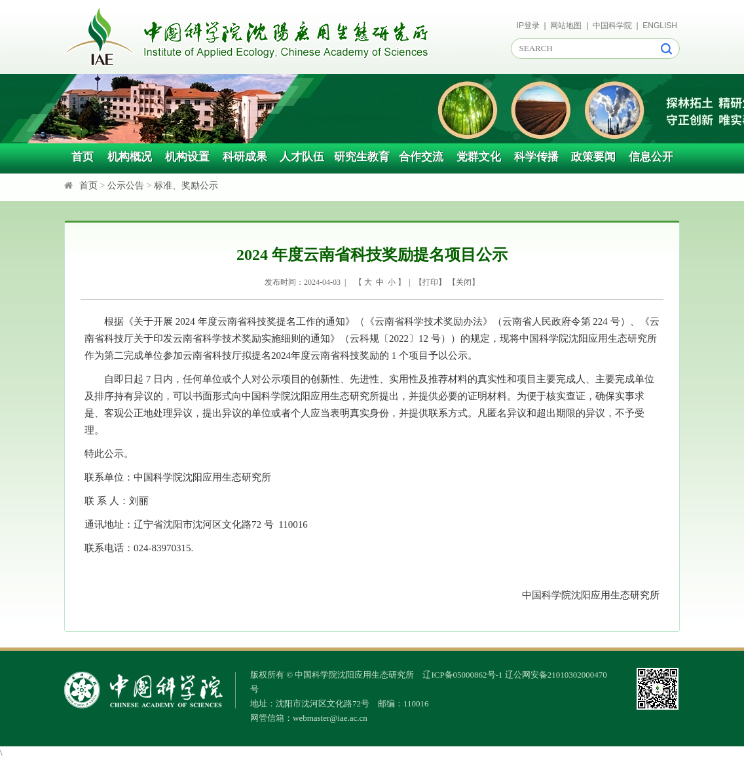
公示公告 (125, 186)
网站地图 (566, 25)
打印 (430, 282)
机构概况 (129, 157)
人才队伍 (302, 157)
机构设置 (187, 157)
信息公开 (651, 157)
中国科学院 (612, 25)
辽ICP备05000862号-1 (462, 675)
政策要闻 (593, 157)
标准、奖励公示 (186, 186)
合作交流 (421, 157)
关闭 (464, 282)
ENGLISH (659, 25)
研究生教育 (362, 157)
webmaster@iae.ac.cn (330, 718)
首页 (82, 157)
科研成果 (245, 157)
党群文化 (478, 157)
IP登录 (528, 25)
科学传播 (536, 157)
